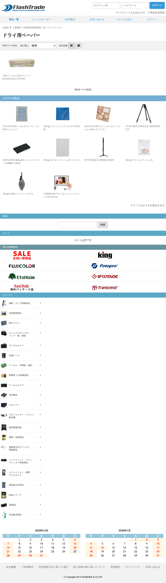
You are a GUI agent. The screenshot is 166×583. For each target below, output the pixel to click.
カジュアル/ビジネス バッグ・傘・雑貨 (19, 334)
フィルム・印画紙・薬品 (20, 365)
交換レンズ (14, 355)
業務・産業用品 (16, 437)
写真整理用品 (15, 313)
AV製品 (12, 505)
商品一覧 (14, 19)
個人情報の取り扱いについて (89, 567)
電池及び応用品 (16, 485)
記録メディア (15, 495)
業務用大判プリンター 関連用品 (19, 448)
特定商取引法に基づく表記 (53, 567)
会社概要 (11, 567)
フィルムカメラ (16, 385)
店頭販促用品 (15, 514)
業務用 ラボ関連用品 (18, 375)
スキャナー (14, 405)
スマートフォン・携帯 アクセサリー (19, 473)
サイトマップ (132, 567)
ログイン (152, 19)
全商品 (5, 27)
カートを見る (124, 19)
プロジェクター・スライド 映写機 (21, 416)
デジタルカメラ (16, 345)
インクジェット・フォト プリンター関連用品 (20, 461)
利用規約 (115, 567)
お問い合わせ (96, 19)
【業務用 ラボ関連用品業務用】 (27, 27)
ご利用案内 (69, 19)
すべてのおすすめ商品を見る (149, 205)
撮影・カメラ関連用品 (19, 303)
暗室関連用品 (15, 427)
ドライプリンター (54, 27)
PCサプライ (14, 323)
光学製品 (13, 395)
